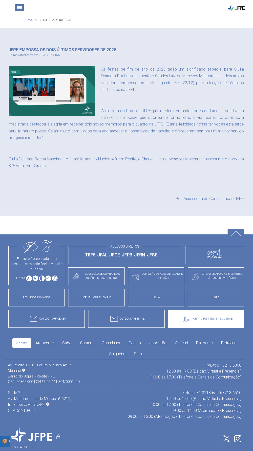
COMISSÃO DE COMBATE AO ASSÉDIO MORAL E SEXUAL (95, 276)
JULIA (156, 297)
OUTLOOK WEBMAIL (126, 319)
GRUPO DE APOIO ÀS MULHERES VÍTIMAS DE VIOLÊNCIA (216, 276)
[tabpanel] (124, 391)
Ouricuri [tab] (181, 343)
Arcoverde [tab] (45, 343)
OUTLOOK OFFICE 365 (46, 319)
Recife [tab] (21, 343)
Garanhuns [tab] (111, 343)
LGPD (215, 297)
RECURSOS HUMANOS (36, 297)
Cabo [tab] (67, 343)
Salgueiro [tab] (117, 353)
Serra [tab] (138, 353)
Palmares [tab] (204, 343)
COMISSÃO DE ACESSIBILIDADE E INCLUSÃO (156, 276)
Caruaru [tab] (86, 343)
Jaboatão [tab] (158, 343)
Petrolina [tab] (228, 343)
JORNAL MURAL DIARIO (96, 297)
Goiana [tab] (134, 343)
